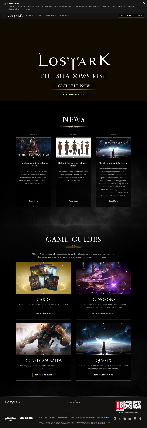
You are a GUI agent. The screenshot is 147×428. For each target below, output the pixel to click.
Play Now (126, 16)
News (39, 15)
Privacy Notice (50, 417)
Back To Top (73, 403)
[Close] (144, 3)
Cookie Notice (63, 417)
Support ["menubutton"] (64, 15)
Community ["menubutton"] (50, 15)
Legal (40, 417)
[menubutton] (73, 411)
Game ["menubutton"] (29, 15)
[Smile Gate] (26, 419)
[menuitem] (29, 16)
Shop (139, 16)
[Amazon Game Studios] (10, 419)
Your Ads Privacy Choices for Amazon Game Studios (90, 417)
